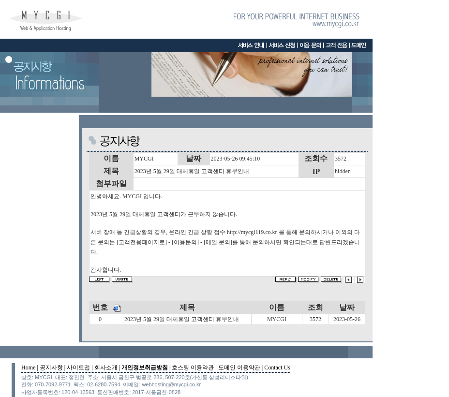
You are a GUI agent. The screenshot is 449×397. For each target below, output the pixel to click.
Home (28, 367)
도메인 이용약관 (239, 367)
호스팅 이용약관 (193, 367)
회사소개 (106, 367)
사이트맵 (78, 367)
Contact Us (277, 367)
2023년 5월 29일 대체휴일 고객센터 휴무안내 (181, 319)
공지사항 (51, 367)
